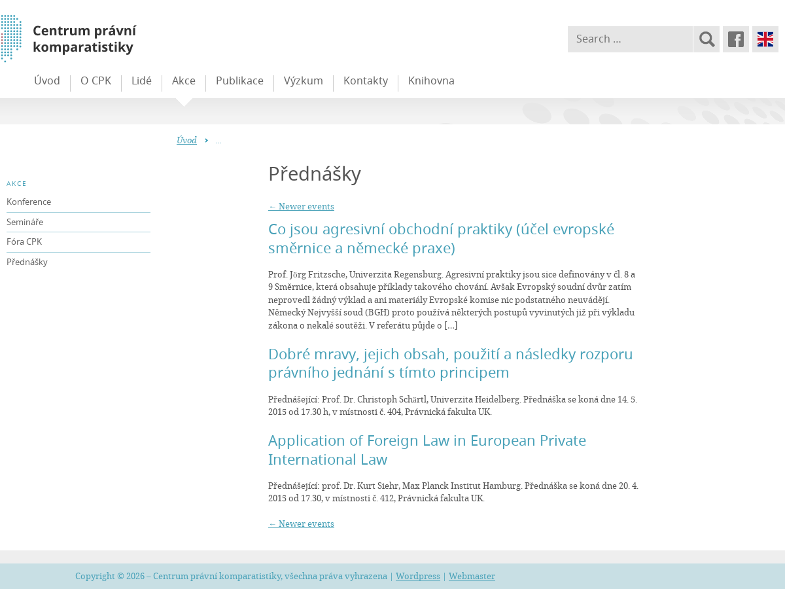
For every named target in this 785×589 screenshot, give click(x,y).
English (765, 39)
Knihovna (431, 80)
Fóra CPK (24, 241)
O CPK (95, 80)
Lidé (141, 80)
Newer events (301, 206)
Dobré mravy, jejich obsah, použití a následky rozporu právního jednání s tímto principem (450, 363)
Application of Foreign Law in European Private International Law (427, 450)
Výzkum (303, 80)
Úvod (47, 80)
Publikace (240, 80)
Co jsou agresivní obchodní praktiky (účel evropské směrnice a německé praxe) (441, 238)
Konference (29, 201)
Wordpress (418, 576)
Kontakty (365, 80)
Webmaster (472, 576)
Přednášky (27, 262)
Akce (184, 80)
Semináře (25, 222)
